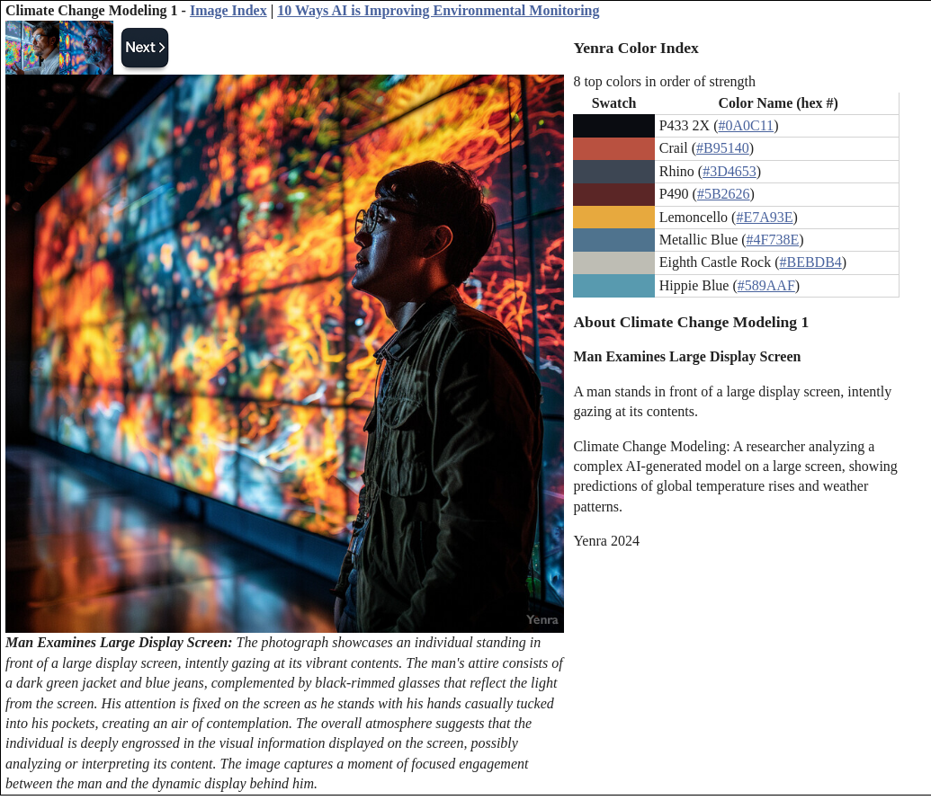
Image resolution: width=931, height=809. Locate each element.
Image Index (228, 10)
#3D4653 (729, 171)
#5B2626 (723, 193)
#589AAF (766, 285)
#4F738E (773, 239)
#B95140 (722, 148)
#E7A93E (764, 217)
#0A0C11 (746, 125)
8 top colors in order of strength (664, 81)
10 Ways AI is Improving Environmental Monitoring (438, 10)
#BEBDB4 (810, 262)
